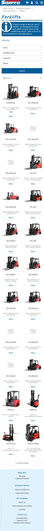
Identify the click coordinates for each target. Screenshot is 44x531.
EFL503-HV (33, 308)
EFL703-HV (10, 376)
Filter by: (6, 40)
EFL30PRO (10, 274)
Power (5, 63)
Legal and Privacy (22, 493)
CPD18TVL (10, 103)
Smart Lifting (8, 8)
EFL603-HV (33, 342)
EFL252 (33, 207)
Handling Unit (8, 53)
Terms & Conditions (22, 489)
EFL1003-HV (33, 103)
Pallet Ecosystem (9, 11)
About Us (22, 502)
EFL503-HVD (11, 342)
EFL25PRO (10, 241)
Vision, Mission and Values (22, 506)
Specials (22, 476)
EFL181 (33, 173)
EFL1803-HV (11, 173)
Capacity (6, 58)
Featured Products (22, 478)
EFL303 (33, 241)
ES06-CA (33, 410)
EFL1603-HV (33, 139)
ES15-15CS (10, 443)
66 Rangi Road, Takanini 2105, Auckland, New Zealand (22, 520)
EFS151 (11, 410)
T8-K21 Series (33, 443)
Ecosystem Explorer (23, 8)
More (11, 116)
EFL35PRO (33, 274)
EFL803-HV (33, 376)
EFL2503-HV (11, 207)
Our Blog (22, 509)
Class (5, 47)
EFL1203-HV (11, 139)
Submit (22, 71)
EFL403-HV (10, 308)
